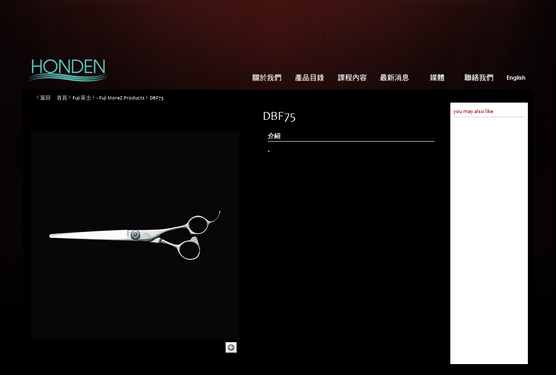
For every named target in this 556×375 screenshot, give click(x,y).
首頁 (62, 98)
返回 (45, 98)
